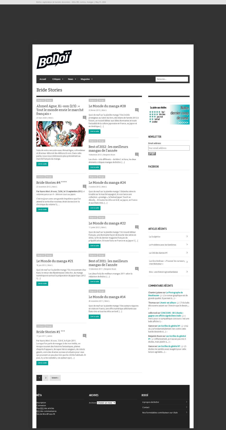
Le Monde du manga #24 (107, 184)
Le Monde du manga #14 (107, 299)
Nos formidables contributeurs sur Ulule (160, 414)
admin (50, 338)
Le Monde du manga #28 (107, 108)
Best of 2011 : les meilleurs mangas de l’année (108, 265)
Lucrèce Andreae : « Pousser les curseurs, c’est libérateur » (167, 264)
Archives (92, 404)
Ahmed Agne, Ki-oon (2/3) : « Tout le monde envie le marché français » (59, 111)
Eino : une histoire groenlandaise (163, 274)
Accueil (43, 79)
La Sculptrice (154, 238)
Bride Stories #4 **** (51, 184)
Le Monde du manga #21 (54, 263)
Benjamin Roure (109, 156)
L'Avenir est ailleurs (168, 304)
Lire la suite (42, 166)
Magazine (85, 80)
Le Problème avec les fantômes (162, 246)
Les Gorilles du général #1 (169, 328)
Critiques (56, 80)
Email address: (154, 145)
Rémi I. (51, 120)
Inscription (41, 404)
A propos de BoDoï (150, 404)
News (70, 80)
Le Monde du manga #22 (107, 225)
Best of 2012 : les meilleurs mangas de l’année (108, 150)
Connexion (41, 407)
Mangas (49, 102)
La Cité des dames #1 (158, 255)
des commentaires (46, 413)
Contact (145, 409)
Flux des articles (45, 410)
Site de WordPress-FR (45, 416)
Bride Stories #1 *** (50, 334)
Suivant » (55, 379)
